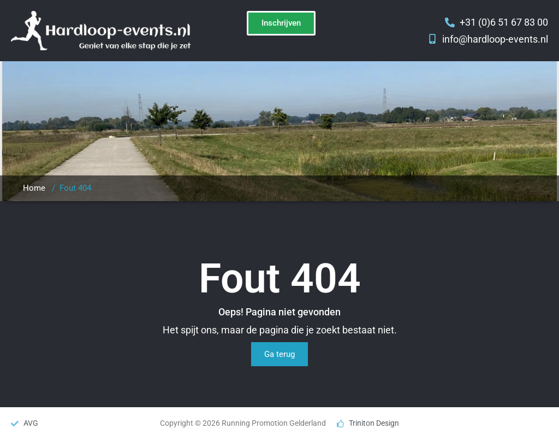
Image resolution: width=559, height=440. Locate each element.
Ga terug (279, 354)
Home (34, 188)
